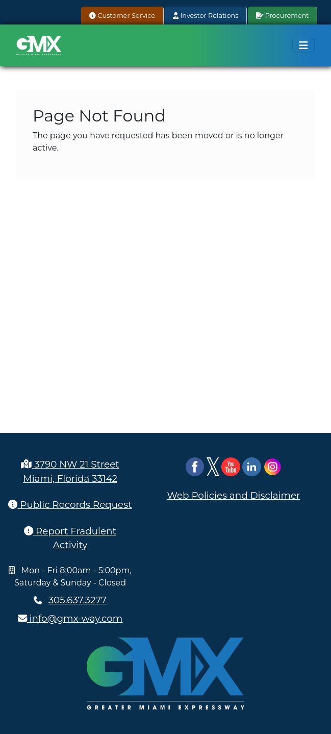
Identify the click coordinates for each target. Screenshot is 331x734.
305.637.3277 (77, 600)
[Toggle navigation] (303, 45)
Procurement (282, 15)
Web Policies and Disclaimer (233, 495)
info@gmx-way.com (70, 618)
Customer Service (122, 15)
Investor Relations (205, 15)
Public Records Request (70, 504)
